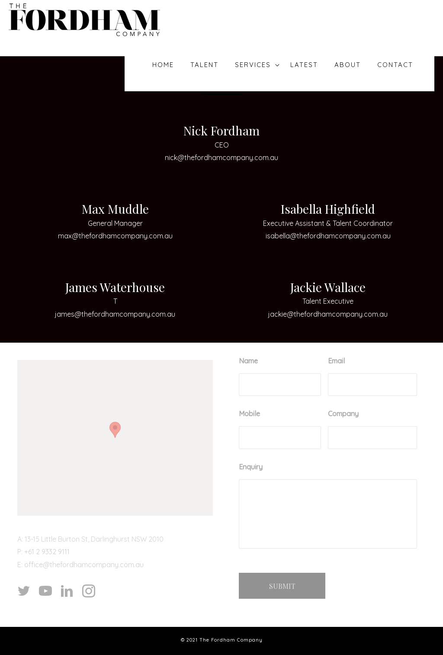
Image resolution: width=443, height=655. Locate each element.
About (349, 65)
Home (165, 65)
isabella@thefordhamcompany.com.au (328, 235)
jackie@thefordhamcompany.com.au (328, 314)
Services (252, 65)
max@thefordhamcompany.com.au (115, 235)
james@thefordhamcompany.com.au (115, 314)
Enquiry (251, 466)
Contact (395, 65)
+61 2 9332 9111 (47, 551)
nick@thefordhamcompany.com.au (221, 157)
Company (343, 413)
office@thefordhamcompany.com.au (84, 564)
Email (336, 360)
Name (248, 360)
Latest (308, 65)
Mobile (249, 413)
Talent (204, 65)
